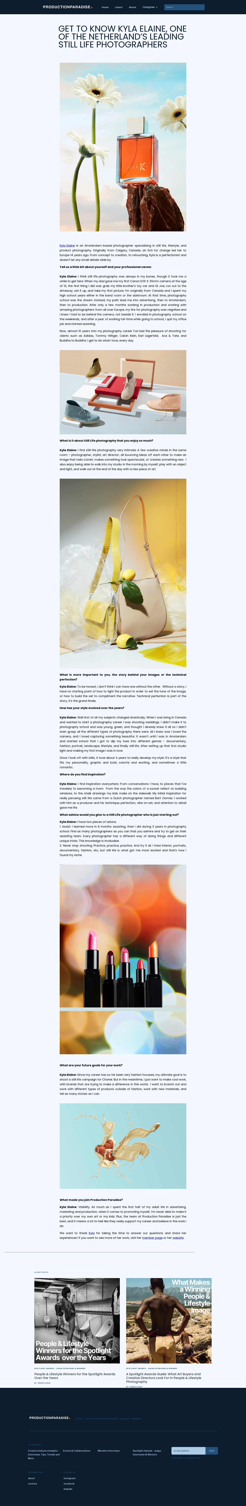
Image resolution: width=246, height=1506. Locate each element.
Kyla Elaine (67, 246)
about (31, 1478)
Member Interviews (109, 1450)
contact (32, 1483)
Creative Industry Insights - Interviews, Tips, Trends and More (44, 1454)
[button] (150, 7)
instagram (70, 1478)
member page (152, 1238)
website (178, 1238)
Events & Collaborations (76, 1450)
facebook (69, 1483)
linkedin (68, 1489)
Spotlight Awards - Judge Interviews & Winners (59, 1368)
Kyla (92, 1233)
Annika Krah (44, 1383)
